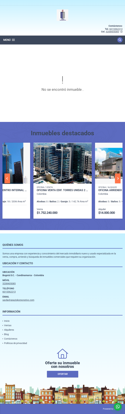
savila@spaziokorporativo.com (18, 300)
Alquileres (9, 329)
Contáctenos (10, 338)
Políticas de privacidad (15, 343)
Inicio (7, 321)
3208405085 (112, 31)
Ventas (7, 325)
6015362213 (116, 29)
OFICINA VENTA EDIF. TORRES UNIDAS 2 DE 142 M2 (63, 190)
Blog (6, 334)
